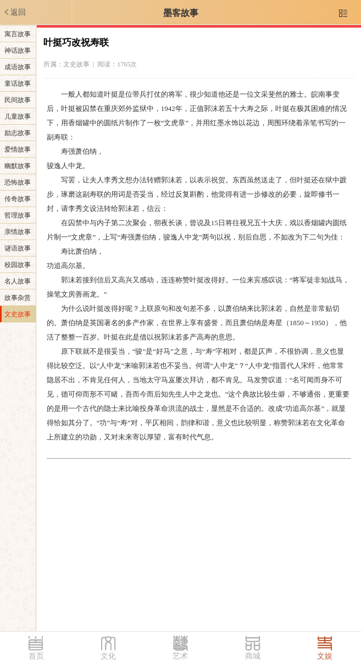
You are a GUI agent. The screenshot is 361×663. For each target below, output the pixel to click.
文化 (108, 656)
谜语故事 (17, 248)
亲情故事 (17, 232)
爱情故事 (17, 149)
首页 (36, 656)
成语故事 (17, 67)
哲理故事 (17, 215)
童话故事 (17, 83)
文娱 (324, 656)
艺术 (180, 656)
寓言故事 (17, 34)
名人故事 (17, 281)
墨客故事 (180, 13)
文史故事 (17, 314)
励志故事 (17, 133)
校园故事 (17, 265)
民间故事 (17, 100)
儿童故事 (17, 116)
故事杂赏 (17, 298)
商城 (252, 656)
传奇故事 (17, 199)
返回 (14, 12)
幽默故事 (17, 166)
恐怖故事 (17, 182)
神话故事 (17, 50)
